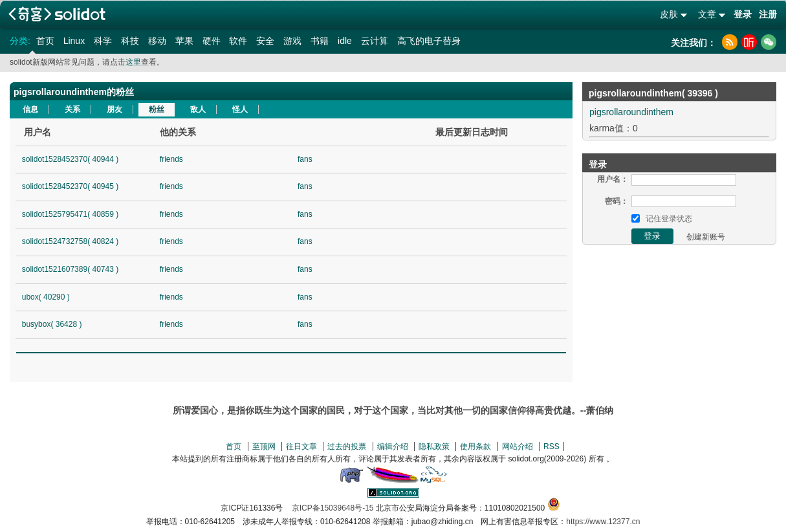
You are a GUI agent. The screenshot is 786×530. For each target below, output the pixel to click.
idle (345, 41)
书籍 (320, 41)
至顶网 (264, 446)
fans (305, 159)
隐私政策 (434, 446)
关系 (72, 109)
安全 (265, 41)
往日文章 (301, 446)
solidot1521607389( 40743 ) (70, 269)
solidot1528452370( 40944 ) (70, 159)
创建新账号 (705, 236)
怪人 (240, 109)
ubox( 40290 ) (46, 297)
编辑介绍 (392, 446)
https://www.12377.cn (603, 521)
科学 (103, 41)
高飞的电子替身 (429, 41)
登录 (743, 14)
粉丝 (156, 109)
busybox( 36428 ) (52, 324)
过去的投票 (346, 446)
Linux (74, 41)
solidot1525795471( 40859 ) (70, 214)
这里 (133, 62)
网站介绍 (517, 446)
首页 (45, 41)
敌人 (198, 109)
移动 (157, 41)
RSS (551, 446)
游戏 (292, 41)
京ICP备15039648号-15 (333, 508)
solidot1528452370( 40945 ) (70, 186)
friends (171, 159)
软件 (238, 41)
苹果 (184, 41)
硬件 (211, 41)
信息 (30, 109)
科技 (130, 41)
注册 (768, 14)
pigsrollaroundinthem (631, 112)
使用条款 (475, 446)
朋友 (114, 109)
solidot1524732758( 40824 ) (70, 241)
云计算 (374, 41)
